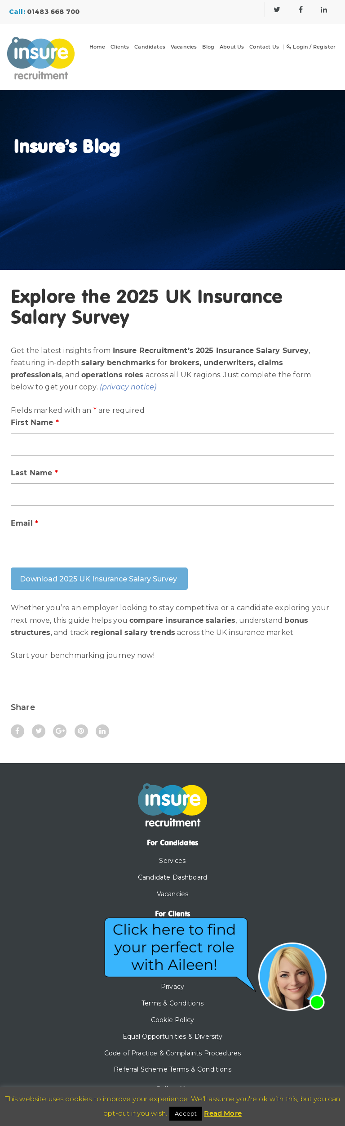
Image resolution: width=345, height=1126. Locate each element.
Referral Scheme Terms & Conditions (172, 1069)
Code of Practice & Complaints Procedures (172, 1053)
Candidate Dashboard (172, 877)
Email (24, 523)
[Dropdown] (125, 53)
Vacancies (184, 47)
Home (97, 47)
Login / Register (311, 47)
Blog (208, 47)
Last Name (34, 473)
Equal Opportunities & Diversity (173, 1036)
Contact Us (264, 47)
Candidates (149, 47)
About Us (232, 47)
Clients (120, 47)
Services (172, 861)
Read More (222, 1113)
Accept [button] (186, 1113)
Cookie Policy (172, 1020)
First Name (35, 422)
